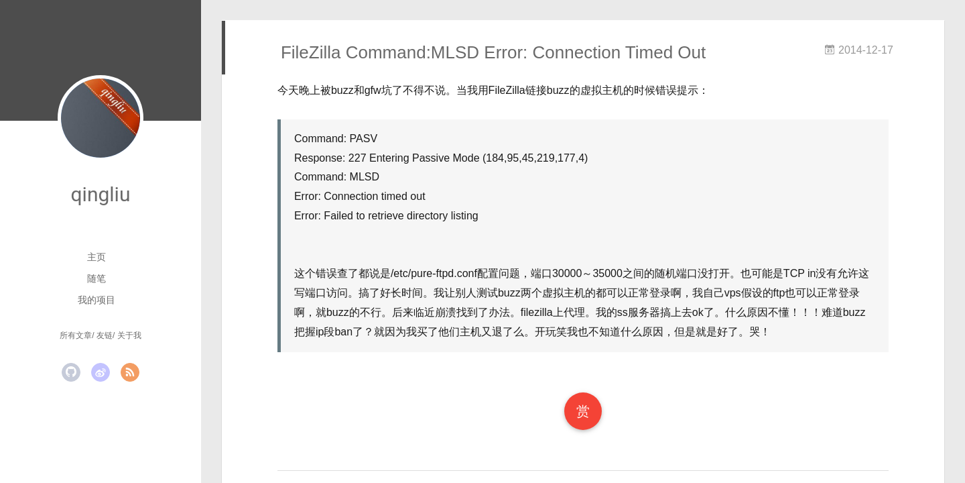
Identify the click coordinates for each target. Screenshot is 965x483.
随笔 (96, 278)
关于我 (129, 335)
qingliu (101, 194)
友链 (104, 335)
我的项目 (96, 299)
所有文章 (76, 335)
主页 (96, 257)
